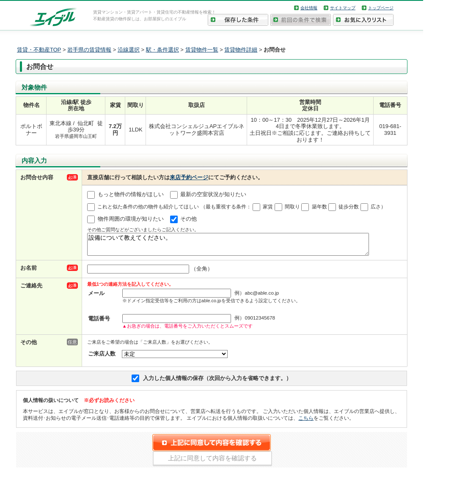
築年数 (319, 207)
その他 (188, 219)
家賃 (268, 207)
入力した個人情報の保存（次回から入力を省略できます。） (217, 382)
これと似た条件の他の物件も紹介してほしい (148, 207)
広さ (376, 207)
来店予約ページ (189, 177)
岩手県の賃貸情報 (89, 49)
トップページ (380, 7)
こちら (306, 421)
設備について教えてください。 (228, 246)
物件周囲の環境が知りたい (131, 219)
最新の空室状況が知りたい (213, 194)
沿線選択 (129, 49)
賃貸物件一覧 (201, 49)
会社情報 (308, 7)
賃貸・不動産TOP (39, 49)
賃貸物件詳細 (240, 49)
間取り (292, 207)
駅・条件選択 (162, 49)
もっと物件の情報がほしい (131, 194)
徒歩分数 (348, 207)
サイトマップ (342, 7)
